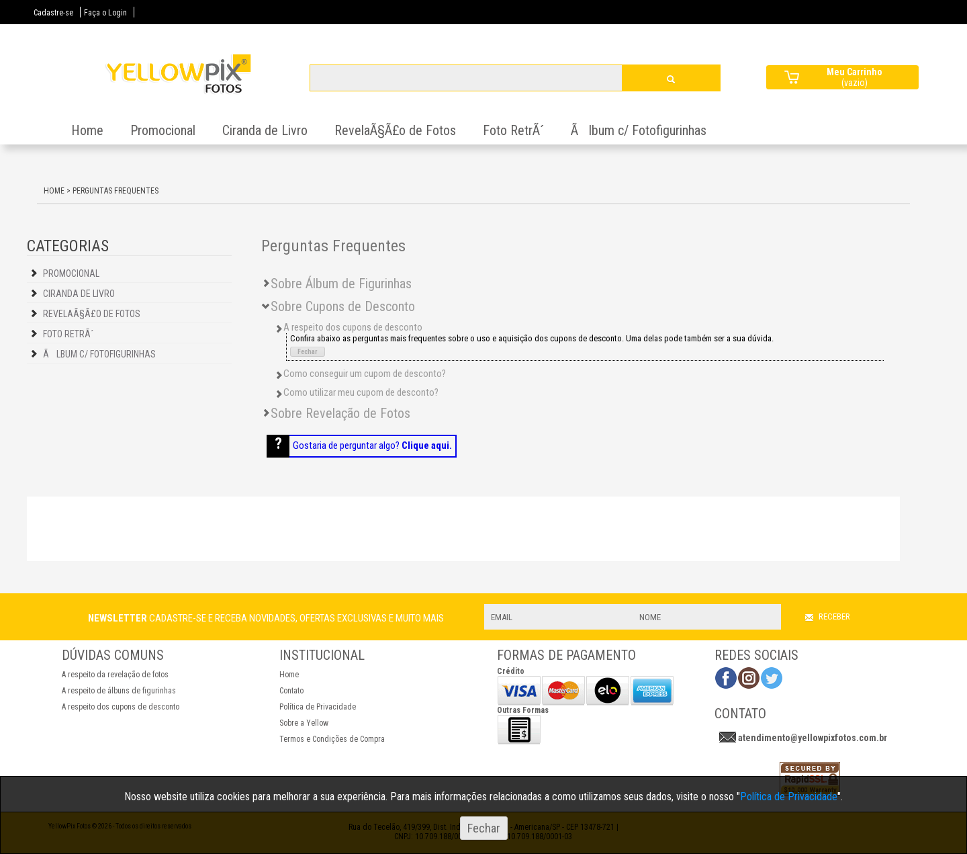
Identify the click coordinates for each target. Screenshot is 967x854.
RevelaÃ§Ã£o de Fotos (395, 130)
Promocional (162, 130)
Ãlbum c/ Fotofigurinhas (638, 130)
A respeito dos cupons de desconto (120, 707)
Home (87, 130)
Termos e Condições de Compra (332, 739)
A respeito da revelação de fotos (115, 674)
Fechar (307, 351)
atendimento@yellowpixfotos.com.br (812, 737)
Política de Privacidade (317, 707)
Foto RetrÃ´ (513, 130)
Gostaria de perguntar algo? (372, 445)
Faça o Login (105, 12)
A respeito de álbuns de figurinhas (119, 690)
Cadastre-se (53, 12)
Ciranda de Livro (265, 130)
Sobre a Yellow (303, 723)
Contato (291, 690)
